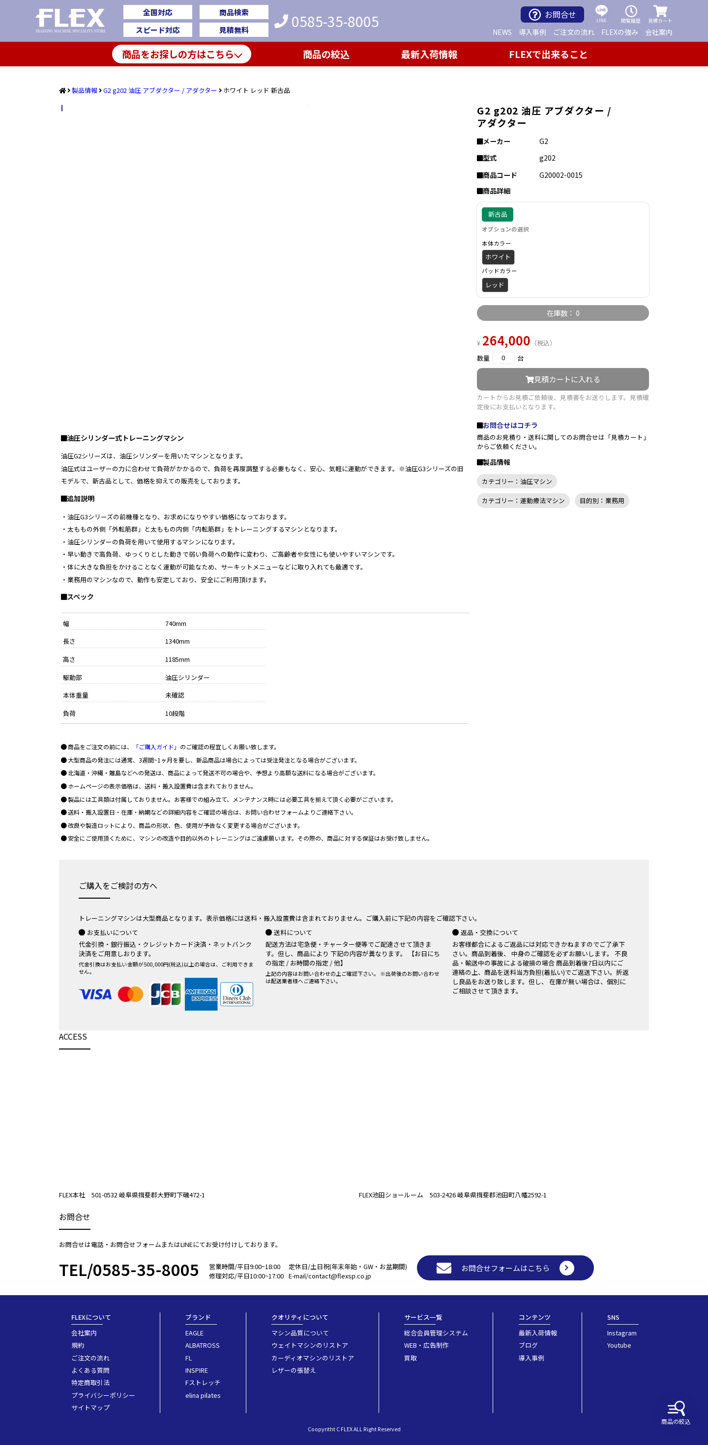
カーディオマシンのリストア (312, 1357)
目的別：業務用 (602, 500)
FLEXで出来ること (548, 54)
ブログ (528, 1345)
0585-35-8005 (326, 21)
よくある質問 (90, 1370)
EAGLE (194, 1332)
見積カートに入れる (563, 378)
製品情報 (84, 90)
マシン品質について (300, 1332)
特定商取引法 (90, 1382)
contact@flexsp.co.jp (339, 1275)
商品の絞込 (676, 1413)
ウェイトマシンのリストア (309, 1345)
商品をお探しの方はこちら (178, 54)
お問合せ (552, 14)
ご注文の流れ (573, 32)
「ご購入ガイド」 (156, 746)
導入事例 (532, 32)
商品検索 (234, 12)
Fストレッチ (203, 1382)
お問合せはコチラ (510, 425)
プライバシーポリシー (103, 1395)
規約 (77, 1345)
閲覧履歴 (631, 14)
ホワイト (498, 256)
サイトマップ (90, 1407)
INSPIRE (196, 1370)
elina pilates (203, 1395)
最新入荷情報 (429, 54)
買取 (410, 1357)
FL (188, 1357)
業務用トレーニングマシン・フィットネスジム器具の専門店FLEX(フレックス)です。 (76, 21)
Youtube (619, 1345)
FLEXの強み (619, 32)
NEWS (502, 32)
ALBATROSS (202, 1345)
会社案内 (659, 32)
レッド (494, 284)
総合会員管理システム (436, 1332)
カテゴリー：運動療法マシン (523, 500)
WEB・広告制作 (426, 1345)
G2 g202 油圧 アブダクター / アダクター (160, 90)
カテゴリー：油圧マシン (517, 481)
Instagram (622, 1332)
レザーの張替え (293, 1370)
